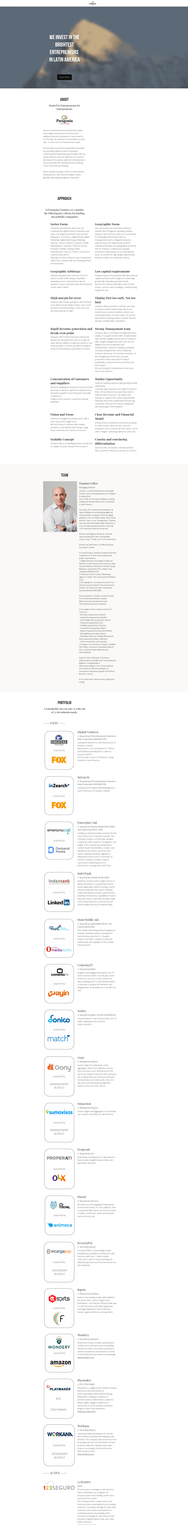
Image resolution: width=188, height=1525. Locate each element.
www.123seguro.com (78, 1231)
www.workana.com (77, 1181)
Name (75, 1462)
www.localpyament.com (79, 1283)
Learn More (94, 62)
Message (76, 1476)
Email (75, 1469)
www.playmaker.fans (78, 1146)
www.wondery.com (77, 1109)
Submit (94, 1493)
